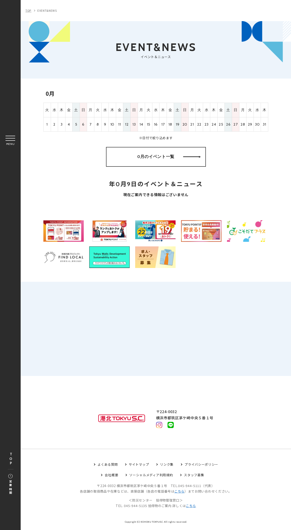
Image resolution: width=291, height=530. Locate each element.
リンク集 (166, 466)
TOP (11, 459)
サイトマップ (139, 466)
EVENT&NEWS (47, 10)
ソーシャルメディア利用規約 (151, 476)
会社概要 (111, 476)
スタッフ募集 (194, 476)
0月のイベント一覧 (169, 157)
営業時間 (10, 484)
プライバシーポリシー (201, 466)
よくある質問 (108, 466)
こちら (179, 493)
